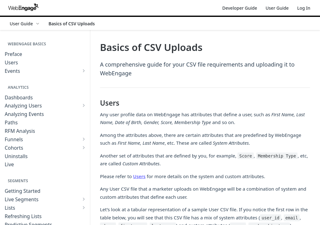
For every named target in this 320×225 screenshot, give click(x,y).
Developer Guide (239, 8)
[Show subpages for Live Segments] (83, 199)
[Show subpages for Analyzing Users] (83, 105)
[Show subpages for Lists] (83, 207)
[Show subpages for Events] (83, 70)
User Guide (277, 8)
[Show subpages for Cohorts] (83, 147)
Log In (303, 8)
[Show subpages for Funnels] (83, 139)
